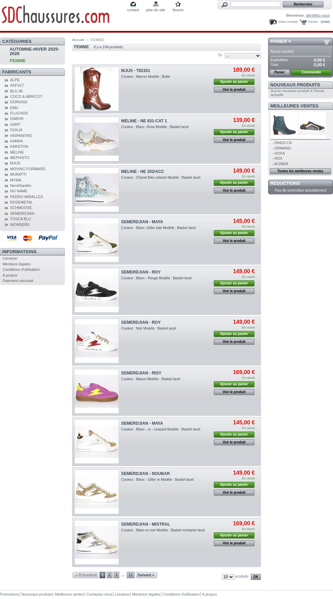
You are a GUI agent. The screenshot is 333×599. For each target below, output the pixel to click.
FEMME (17, 60)
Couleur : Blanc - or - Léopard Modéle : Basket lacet (160, 429)
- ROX (277, 158)
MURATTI (18, 174)
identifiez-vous (318, 15)
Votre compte (288, 21)
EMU (14, 108)
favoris (178, 10)
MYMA (15, 180)
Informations (19, 251)
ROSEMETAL (21, 202)
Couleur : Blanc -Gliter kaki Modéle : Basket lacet (158, 228)
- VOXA (278, 153)
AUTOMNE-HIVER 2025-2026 (34, 51)
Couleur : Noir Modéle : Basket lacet (148, 328)
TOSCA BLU (20, 219)
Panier (278, 41)
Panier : (314, 21)
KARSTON (19, 146)
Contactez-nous (99, 594)
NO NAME (19, 191)
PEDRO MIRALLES (26, 197)
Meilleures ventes (294, 105)
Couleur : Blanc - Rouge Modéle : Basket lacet (156, 278)
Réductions (285, 183)
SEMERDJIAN (22, 213)
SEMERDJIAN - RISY (141, 373)
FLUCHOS (19, 113)
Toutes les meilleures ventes (300, 171)
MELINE (17, 152)
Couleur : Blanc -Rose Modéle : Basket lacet (155, 127)
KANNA (16, 141)
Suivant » (146, 575)
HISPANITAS (21, 136)
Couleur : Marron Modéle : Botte (145, 76)
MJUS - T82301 (135, 70)
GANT (15, 124)
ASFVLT (17, 85)
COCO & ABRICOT (26, 96)
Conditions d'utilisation (21, 269)
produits (241, 576)
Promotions (9, 594)
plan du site (155, 10)
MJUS (15, 163)
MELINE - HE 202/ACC (142, 171)
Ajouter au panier (234, 82)
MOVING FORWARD (28, 169)
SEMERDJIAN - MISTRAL (145, 524)
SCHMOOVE (21, 208)
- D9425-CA (282, 143)
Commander (311, 72)
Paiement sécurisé (18, 281)
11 (131, 575)
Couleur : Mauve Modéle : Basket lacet (150, 379)
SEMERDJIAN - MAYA (142, 221)
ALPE (15, 80)
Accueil (78, 40)
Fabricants (16, 71)
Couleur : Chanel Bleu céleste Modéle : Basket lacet (160, 177)
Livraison (10, 258)
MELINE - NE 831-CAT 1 (144, 121)
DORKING (19, 102)
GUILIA (16, 130)
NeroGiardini (20, 185)
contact (133, 10)
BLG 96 (16, 91)
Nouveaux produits (295, 84)
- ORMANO (281, 148)
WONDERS (20, 225)
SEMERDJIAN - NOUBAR (145, 473)
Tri (220, 55)
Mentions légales (17, 264)
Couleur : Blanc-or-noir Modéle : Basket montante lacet (163, 530)
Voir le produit (234, 89)
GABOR (17, 119)
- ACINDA (280, 164)
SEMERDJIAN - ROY (141, 272)
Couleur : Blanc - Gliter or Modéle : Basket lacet (157, 479)
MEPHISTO (20, 158)
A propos (10, 275)
